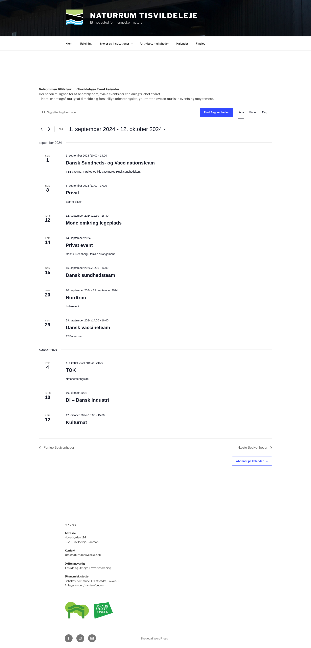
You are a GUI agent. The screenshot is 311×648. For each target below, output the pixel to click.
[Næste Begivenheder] (49, 129)
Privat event (79, 245)
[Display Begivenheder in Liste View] (241, 112)
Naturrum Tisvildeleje (144, 15)
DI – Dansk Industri (87, 400)
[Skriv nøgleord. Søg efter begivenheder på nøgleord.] (119, 112)
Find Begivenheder (216, 112)
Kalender (182, 43)
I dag (60, 129)
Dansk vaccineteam (88, 327)
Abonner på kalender (250, 461)
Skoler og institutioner (116, 43)
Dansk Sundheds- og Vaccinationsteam (110, 162)
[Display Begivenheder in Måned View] (253, 112)
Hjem (68, 43)
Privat (72, 192)
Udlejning (86, 43)
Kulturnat (76, 422)
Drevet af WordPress (154, 638)
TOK (71, 370)
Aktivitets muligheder (154, 43)
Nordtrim (76, 297)
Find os (202, 43)
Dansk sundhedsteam (90, 275)
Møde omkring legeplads (94, 223)
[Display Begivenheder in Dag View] (264, 112)
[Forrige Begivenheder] (41, 129)
